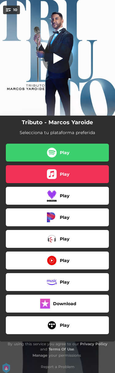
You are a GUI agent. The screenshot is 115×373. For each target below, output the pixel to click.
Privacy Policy (93, 344)
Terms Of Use (61, 349)
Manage (40, 355)
